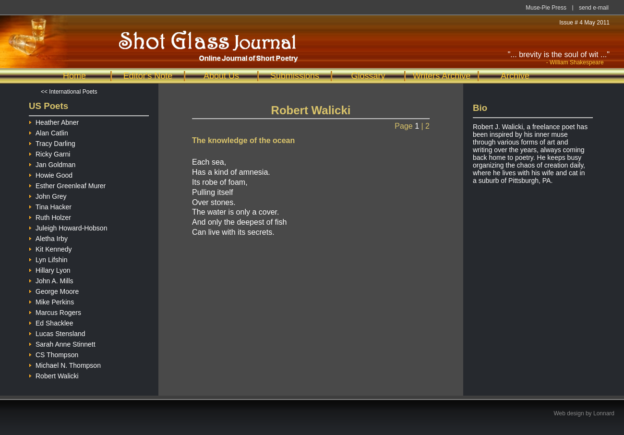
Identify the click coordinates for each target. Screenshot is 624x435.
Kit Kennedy (50, 248)
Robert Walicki (54, 375)
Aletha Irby (48, 237)
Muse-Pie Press (546, 7)
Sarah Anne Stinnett (62, 343)
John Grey (48, 195)
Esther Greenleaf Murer (67, 185)
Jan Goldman (52, 163)
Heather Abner (54, 121)
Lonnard (603, 413)
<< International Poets (69, 91)
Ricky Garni (49, 153)
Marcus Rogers (55, 311)
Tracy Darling (52, 142)
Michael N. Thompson (65, 364)
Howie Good (50, 174)
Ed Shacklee (51, 322)
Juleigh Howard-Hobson (68, 227)
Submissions (294, 76)
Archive (515, 76)
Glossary (368, 76)
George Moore (54, 290)
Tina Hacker (50, 206)
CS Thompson (53, 354)
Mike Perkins (51, 301)
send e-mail (594, 7)
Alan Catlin (48, 132)
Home (74, 76)
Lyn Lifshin (48, 259)
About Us (221, 76)
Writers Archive (442, 76)
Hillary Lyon (50, 269)
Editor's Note (147, 76)
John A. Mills (51, 280)
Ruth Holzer (50, 216)
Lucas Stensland (57, 332)
